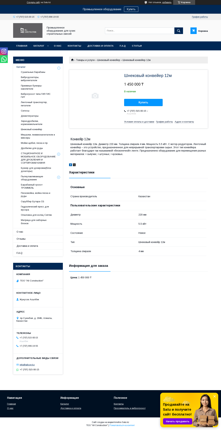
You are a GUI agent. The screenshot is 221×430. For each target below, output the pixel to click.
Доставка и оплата (100, 46)
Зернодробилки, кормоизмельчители (31, 122)
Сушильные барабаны (33, 72)
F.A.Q (123, 46)
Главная (21, 46)
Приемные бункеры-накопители (31, 87)
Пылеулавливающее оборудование (32, 178)
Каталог (38, 46)
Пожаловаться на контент (122, 425)
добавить (166, 2)
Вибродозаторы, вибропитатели (30, 79)
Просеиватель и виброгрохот (130, 408)
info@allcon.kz (27, 364)
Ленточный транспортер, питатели (34, 104)
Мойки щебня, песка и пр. (34, 143)
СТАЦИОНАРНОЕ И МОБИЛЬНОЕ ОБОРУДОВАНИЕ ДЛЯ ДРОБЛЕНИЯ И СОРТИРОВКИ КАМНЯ (38, 158)
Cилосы (25, 110)
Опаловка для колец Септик (36, 215)
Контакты (74, 46)
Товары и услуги (85, 60)
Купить (131, 9)
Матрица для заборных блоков (34, 221)
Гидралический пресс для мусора (35, 208)
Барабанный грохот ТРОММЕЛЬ (31, 186)
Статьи (137, 46)
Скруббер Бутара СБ (32, 201)
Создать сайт (33, 2)
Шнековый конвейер (108, 60)
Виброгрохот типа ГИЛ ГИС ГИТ (36, 95)
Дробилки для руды (32, 148)
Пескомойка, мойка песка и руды (35, 194)
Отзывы (21, 238)
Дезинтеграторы (30, 116)
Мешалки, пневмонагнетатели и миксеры (38, 136)
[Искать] (178, 30)
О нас (57, 46)
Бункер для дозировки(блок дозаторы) (36, 169)
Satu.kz (125, 422)
